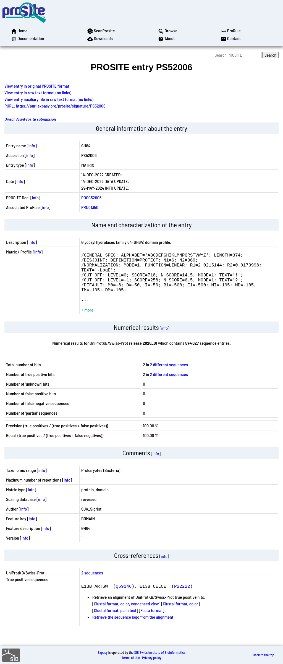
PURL (9, 105)
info (31, 145)
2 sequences (92, 582)
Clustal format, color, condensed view (126, 613)
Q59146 (124, 596)
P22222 (182, 596)
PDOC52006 (91, 197)
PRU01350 (89, 207)
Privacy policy (151, 657)
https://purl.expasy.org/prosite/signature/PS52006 (61, 105)
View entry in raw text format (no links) (37, 92)
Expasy (103, 652)
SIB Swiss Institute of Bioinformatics (159, 652)
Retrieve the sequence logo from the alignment (132, 626)
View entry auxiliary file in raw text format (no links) (48, 99)
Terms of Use (131, 657)
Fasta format (151, 620)
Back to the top (263, 655)
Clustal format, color (180, 613)
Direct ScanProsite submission (30, 119)
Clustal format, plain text (115, 620)
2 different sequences (169, 374)
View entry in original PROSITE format (36, 85)
